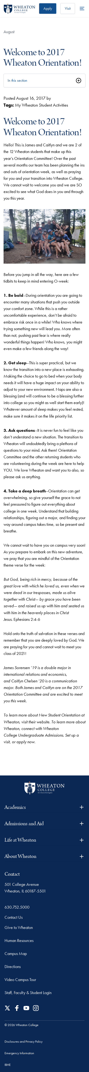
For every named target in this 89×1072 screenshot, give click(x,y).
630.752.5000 (17, 907)
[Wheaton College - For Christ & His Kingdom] (44, 787)
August (9, 31)
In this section (17, 80)
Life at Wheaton (45, 840)
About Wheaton (45, 856)
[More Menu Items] (82, 8)
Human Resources (19, 940)
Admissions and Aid (45, 824)
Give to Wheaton (19, 927)
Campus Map (16, 953)
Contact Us (14, 917)
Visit (67, 8)
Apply (47, 8)
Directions (13, 966)
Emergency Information (19, 1053)
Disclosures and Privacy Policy (23, 1041)
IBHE (8, 1065)
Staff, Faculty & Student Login (28, 992)
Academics (45, 807)
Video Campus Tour (20, 979)
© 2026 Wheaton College (21, 1025)
